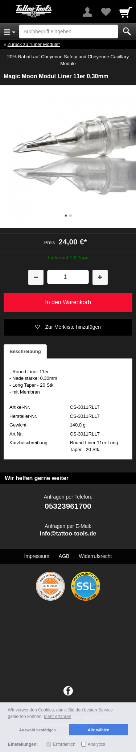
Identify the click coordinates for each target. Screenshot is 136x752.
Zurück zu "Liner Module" (34, 44)
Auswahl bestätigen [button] (37, 730)
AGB (64, 556)
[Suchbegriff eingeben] (68, 31)
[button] (68, 327)
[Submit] (127, 31)
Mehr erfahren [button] (57, 716)
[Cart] (126, 11)
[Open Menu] (9, 31)
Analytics (96, 744)
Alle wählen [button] (98, 730)
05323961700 (68, 506)
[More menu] (87, 11)
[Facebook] (68, 691)
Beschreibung (25, 351)
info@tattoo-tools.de (68, 533)
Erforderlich (64, 744)
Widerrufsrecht (95, 556)
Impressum (36, 556)
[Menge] (68, 277)
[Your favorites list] (105, 11)
